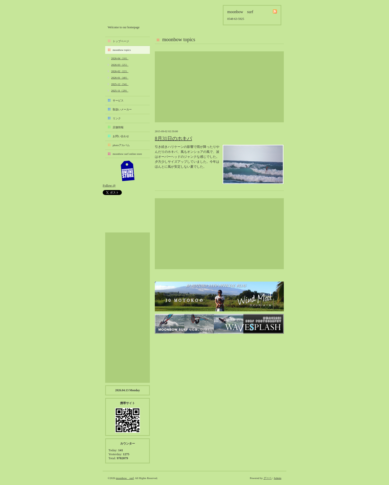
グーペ (267, 478)
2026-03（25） (120, 64)
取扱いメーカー (122, 109)
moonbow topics (122, 49)
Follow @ (109, 185)
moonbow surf (134, 14)
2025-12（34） (120, 84)
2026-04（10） (120, 58)
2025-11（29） (119, 90)
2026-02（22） (120, 71)
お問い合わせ (121, 136)
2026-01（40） (120, 77)
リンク (117, 118)
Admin (277, 478)
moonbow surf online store (127, 153)
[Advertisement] (219, 87)
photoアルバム (121, 145)
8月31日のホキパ (173, 138)
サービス (118, 100)
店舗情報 (118, 127)
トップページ (121, 41)
